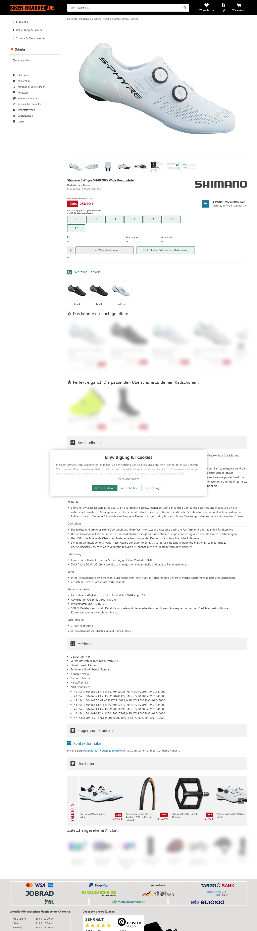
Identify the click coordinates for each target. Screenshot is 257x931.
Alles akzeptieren (104, 488)
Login (223, 10)
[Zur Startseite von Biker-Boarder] (35, 8)
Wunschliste (206, 10)
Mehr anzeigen (128, 478)
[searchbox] (128, 8)
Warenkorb (239, 10)
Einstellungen (153, 488)
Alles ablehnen (130, 488)
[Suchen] (185, 8)
